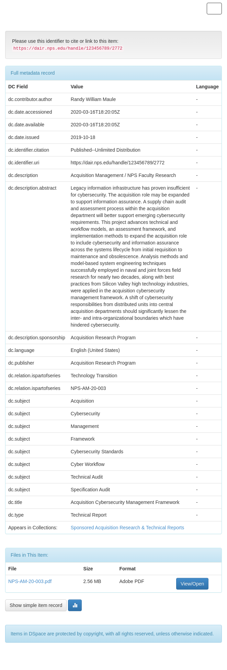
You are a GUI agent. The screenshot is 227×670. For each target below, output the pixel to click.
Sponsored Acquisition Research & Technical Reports (127, 527)
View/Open (192, 583)
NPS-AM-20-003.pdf (30, 581)
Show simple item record (36, 605)
